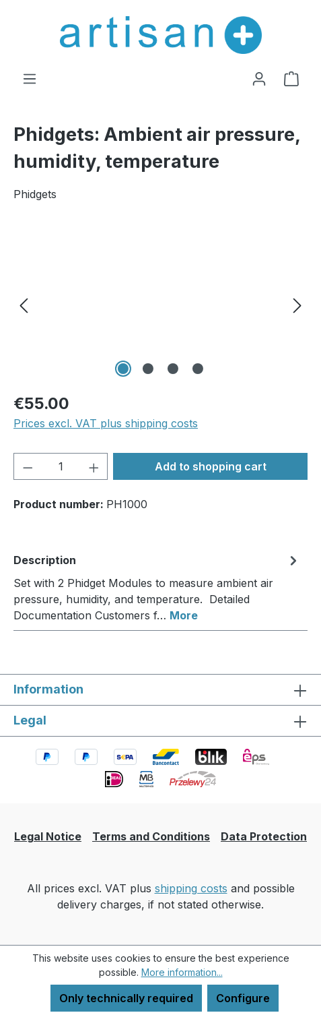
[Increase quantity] (94, 466)
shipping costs (191, 888)
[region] (160, 305)
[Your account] (259, 78)
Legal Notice (47, 836)
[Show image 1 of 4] (123, 368)
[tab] (157, 587)
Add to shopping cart (210, 466)
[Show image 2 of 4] (148, 368)
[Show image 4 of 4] (197, 368)
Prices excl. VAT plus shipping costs (105, 423)
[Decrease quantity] (27, 466)
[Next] (297, 305)
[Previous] (23, 305)
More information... (182, 972)
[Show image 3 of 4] (173, 368)
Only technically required (126, 998)
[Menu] (29, 78)
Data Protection (264, 836)
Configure (243, 998)
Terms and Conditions (151, 836)
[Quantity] (61, 466)
